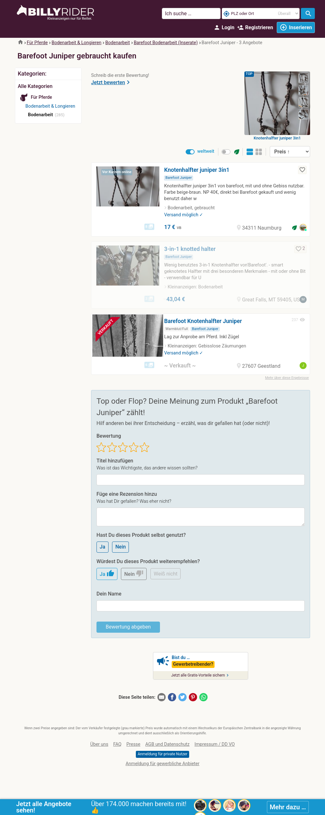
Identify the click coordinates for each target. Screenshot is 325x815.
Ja (102, 547)
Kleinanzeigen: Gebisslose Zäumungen (207, 346)
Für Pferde (37, 42)
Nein (120, 547)
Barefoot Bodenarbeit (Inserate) (166, 42)
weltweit (205, 151)
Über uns (99, 744)
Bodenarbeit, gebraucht (191, 208)
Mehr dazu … (288, 807)
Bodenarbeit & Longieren (77, 42)
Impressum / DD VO (215, 744)
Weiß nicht (165, 574)
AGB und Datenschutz (167, 744)
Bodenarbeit (117, 42)
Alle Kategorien (35, 86)
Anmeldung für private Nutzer (162, 754)
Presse (133, 744)
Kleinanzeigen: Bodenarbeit (195, 287)
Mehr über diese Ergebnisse (287, 378)
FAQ (117, 744)
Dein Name (108, 594)
